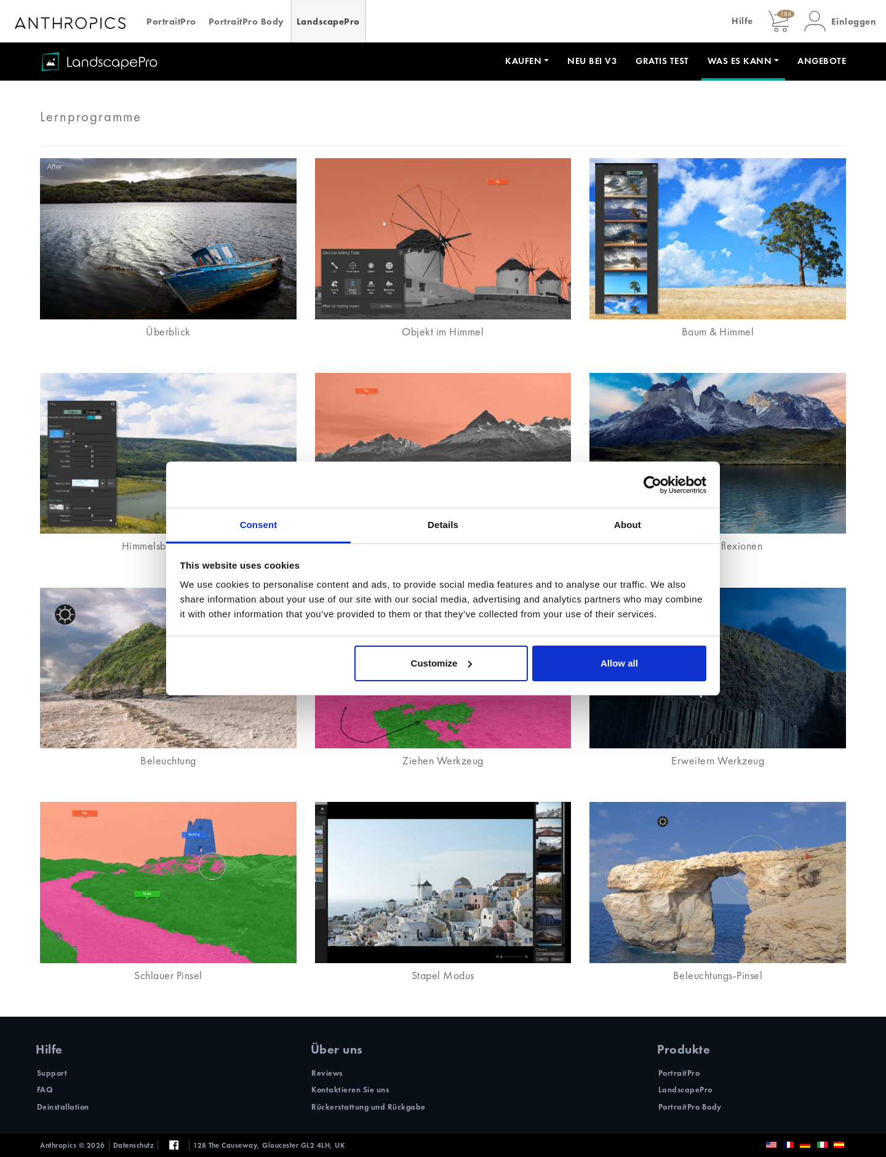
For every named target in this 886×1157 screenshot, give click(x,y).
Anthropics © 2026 (72, 1145)
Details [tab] (443, 524)
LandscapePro (328, 21)
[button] (840, 21)
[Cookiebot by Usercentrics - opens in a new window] (652, 485)
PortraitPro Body (246, 21)
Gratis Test (662, 61)
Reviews (327, 1073)
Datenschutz (133, 1145)
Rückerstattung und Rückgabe (368, 1107)
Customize (442, 663)
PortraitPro (171, 21)
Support (52, 1073)
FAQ (45, 1089)
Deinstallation (63, 1107)
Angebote (821, 61)
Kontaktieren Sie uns (350, 1089)
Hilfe (742, 21)
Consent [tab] (258, 524)
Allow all (619, 663)
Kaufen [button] (523, 61)
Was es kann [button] (740, 61)
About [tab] (627, 524)
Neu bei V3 (592, 61)
